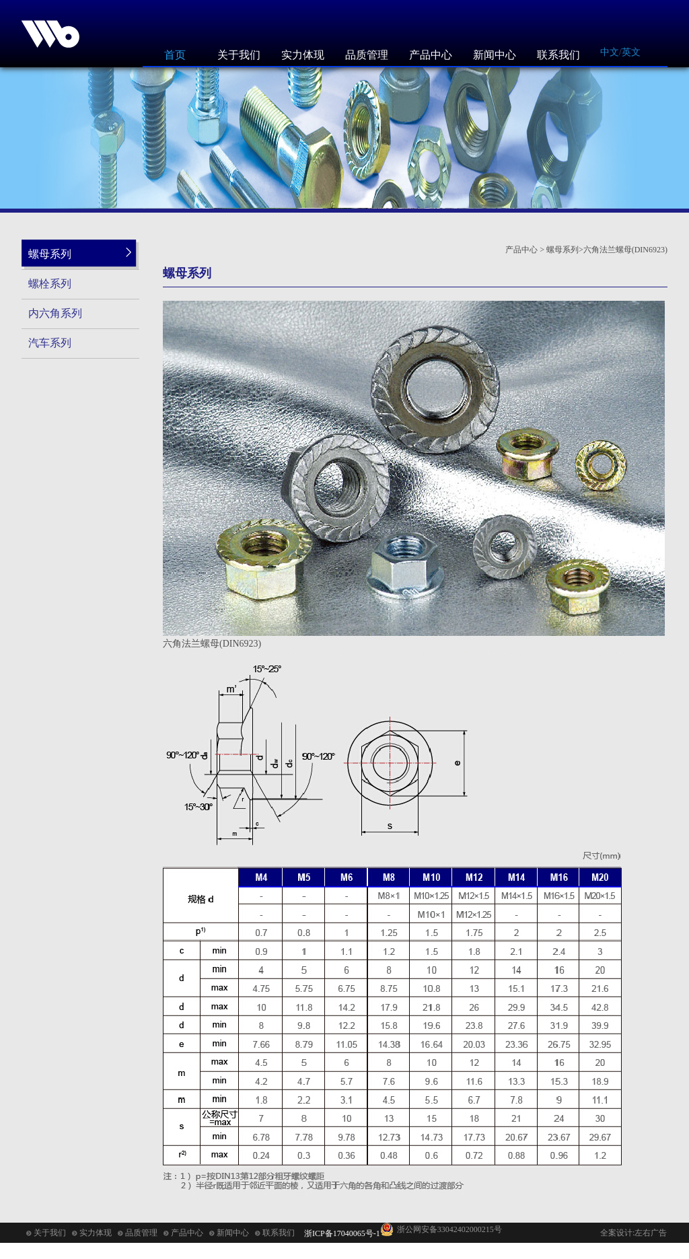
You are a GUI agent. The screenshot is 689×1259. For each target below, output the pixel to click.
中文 (609, 52)
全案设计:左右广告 (633, 1232)
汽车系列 (49, 343)
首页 (175, 55)
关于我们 (238, 55)
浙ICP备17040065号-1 (342, 1233)
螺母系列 (49, 254)
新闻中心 (494, 55)
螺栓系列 (49, 283)
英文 (631, 52)
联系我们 (558, 55)
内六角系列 (55, 313)
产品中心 (430, 55)
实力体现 (302, 55)
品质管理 (366, 55)
